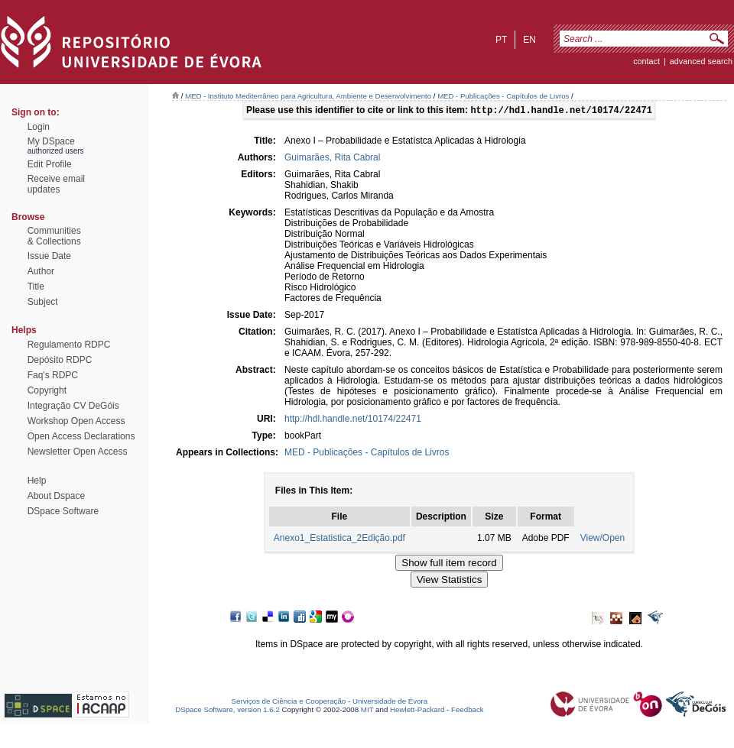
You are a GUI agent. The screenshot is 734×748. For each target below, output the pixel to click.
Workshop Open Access (76, 421)
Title (36, 286)
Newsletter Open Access (78, 451)
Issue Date (49, 256)
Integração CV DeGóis (73, 405)
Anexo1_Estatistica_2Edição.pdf (339, 539)
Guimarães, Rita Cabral (332, 159)
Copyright (47, 390)
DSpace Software (63, 511)
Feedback (467, 711)
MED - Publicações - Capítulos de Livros (503, 96)
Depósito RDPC (60, 360)
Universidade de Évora (389, 702)
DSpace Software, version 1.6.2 (227, 711)
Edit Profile (50, 164)
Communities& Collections (54, 236)
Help (37, 480)
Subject (43, 301)
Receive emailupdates (56, 184)
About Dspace (56, 496)
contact (646, 61)
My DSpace (51, 141)
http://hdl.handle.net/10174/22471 (352, 420)
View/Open (602, 539)
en (529, 39)
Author (41, 271)
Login (39, 126)
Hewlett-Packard (417, 711)
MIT (367, 711)
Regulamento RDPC (69, 344)
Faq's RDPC (53, 375)
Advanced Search (701, 61)
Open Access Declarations (81, 436)
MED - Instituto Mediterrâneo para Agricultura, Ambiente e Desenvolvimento (308, 96)
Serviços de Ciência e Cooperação (289, 702)
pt (501, 39)
